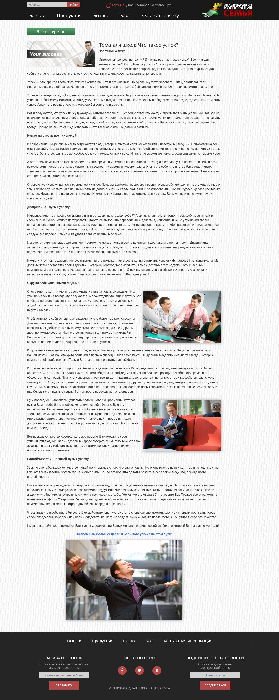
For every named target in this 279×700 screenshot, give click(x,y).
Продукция (69, 15)
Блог (125, 15)
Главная (36, 15)
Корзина (117, 5)
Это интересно (51, 31)
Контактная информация (188, 640)
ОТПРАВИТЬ (64, 685)
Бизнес (101, 15)
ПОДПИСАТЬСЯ (215, 685)
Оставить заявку (160, 15)
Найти (73, 4)
